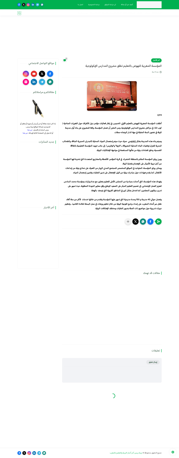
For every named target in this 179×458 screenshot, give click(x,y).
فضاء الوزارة (157, 13)
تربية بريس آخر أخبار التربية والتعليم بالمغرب (126, 453)
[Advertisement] (89, 39)
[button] (150, 221)
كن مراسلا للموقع (109, 4)
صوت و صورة (83, 13)
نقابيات (139, 13)
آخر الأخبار (156, 60)
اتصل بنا (80, 4)
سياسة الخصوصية (93, 4)
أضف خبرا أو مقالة (126, 4)
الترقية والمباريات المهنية (111, 13)
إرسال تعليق (153, 362)
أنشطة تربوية (95, 13)
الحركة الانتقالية (129, 13)
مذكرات (147, 13)
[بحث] (19, 13)
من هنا (29, 130)
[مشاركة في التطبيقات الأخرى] (128, 221)
